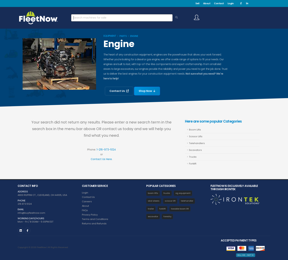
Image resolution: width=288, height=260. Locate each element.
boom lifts (153, 193)
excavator (153, 216)
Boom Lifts (195, 129)
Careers (87, 201)
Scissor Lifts (195, 136)
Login (231, 3)
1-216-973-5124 (106, 149)
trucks (166, 193)
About (206, 3)
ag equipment (182, 193)
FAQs (85, 210)
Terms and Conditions (95, 219)
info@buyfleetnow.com (31, 212)
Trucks (193, 156)
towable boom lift (180, 208)
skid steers (153, 200)
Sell (197, 3)
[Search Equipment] (176, 17)
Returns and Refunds (94, 223)
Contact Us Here (101, 159)
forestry (167, 216)
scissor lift (170, 200)
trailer (151, 208)
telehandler (187, 200)
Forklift (192, 163)
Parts (123, 36)
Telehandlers (197, 143)
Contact (219, 3)
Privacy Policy (90, 214)
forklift (162, 208)
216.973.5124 (25, 203)
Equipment (109, 36)
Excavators (195, 150)
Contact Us (119, 91)
